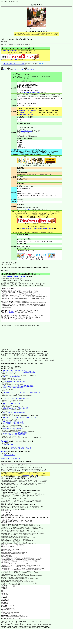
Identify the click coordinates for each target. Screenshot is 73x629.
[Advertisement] (11, 336)
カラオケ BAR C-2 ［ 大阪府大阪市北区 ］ (15, 434)
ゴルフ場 (22, 276)
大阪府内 (3, 451)
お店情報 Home (30, 69)
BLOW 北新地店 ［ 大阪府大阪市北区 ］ (14, 423)
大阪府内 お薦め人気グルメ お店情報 (14, 64)
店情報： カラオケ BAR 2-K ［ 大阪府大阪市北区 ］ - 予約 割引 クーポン (22, 621)
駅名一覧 (28, 448)
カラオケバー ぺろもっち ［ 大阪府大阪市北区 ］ (17, 398)
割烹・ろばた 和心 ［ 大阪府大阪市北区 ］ (15, 412)
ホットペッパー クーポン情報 (27, 110)
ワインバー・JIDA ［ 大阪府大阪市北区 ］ (15, 370)
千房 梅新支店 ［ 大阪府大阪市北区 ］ (14, 422)
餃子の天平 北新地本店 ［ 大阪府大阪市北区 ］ (16, 408)
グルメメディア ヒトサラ (26, 112)
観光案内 (11, 312)
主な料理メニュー (26, 131)
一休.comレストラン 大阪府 (9, 498)
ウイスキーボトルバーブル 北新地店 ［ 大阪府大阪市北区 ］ (20, 417)
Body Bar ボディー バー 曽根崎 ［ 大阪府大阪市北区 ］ (18, 386)
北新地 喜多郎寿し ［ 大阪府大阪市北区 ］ (15, 381)
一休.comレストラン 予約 (25, 114)
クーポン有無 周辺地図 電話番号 (31, 92)
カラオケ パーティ (9, 444)
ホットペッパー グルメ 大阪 (9, 59)
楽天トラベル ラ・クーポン (9, 50)
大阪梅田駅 (21, 448)
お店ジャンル (19, 69)
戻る (3, 69)
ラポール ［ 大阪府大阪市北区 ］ (12, 376)
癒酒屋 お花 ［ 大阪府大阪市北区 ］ (13, 428)
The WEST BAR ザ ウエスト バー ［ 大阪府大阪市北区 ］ (19, 372)
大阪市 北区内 (5, 441)
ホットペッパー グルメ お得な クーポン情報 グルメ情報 (36, 228)
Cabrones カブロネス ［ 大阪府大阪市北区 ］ (15, 433)
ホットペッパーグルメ (25, 209)
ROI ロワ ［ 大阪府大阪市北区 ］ (12, 403)
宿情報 (16, 276)
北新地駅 (13, 448)
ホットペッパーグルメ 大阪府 (9, 478)
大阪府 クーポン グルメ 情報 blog (10, 458)
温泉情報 (9, 276)
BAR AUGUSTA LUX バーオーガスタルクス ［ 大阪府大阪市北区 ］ (22, 392)
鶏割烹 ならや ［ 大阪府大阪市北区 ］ (14, 387)
